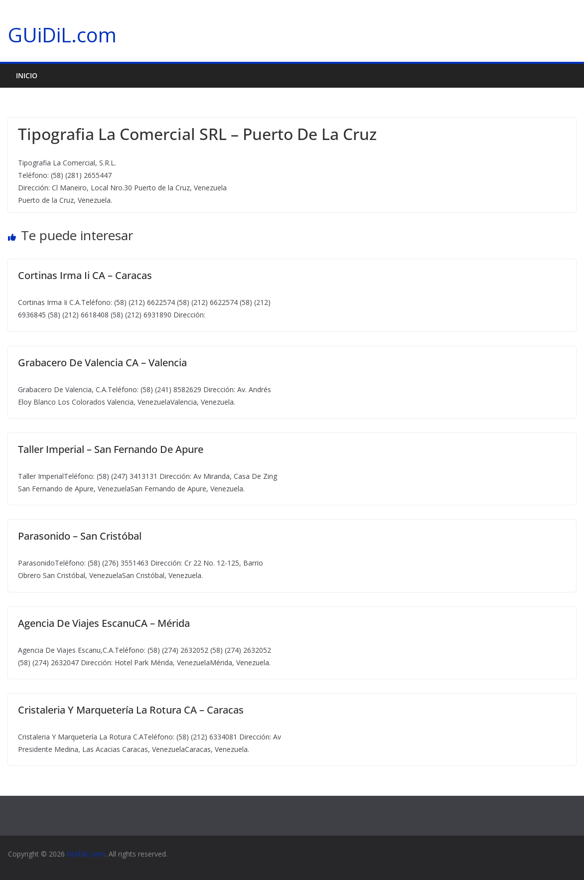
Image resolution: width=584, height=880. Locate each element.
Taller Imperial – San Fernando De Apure (110, 449)
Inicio (26, 75)
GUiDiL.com (62, 34)
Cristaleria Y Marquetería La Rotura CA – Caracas (131, 710)
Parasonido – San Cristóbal (80, 536)
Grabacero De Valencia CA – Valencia (102, 362)
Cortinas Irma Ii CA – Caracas (85, 275)
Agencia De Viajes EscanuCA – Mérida (104, 623)
